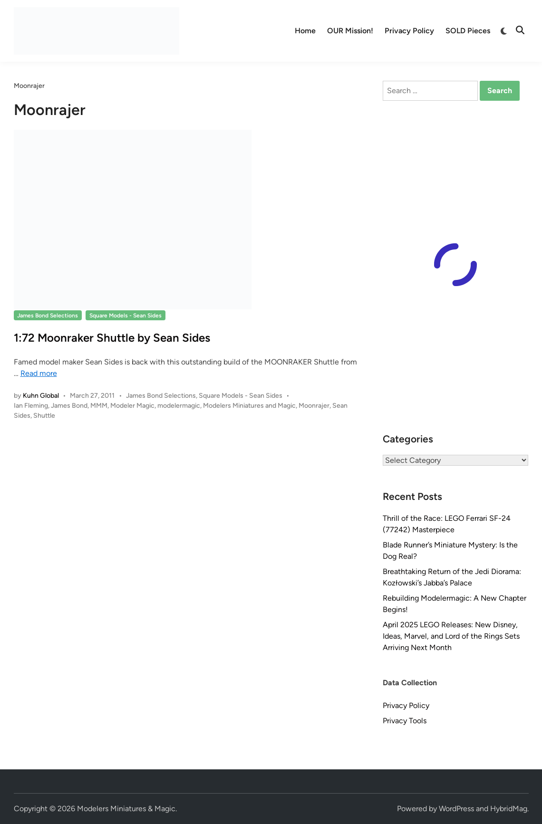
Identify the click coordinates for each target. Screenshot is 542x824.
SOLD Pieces (467, 30)
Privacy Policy (409, 30)
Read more (38, 373)
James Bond (69, 406)
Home (305, 30)
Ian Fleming (31, 406)
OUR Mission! (350, 30)
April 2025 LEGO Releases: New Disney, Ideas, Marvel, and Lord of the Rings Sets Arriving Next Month (451, 636)
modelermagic (178, 406)
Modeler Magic (132, 406)
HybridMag (508, 808)
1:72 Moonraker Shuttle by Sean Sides (112, 338)
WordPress (456, 808)
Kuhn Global (41, 396)
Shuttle (44, 416)
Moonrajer (314, 406)
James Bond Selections (47, 315)
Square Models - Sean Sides (125, 315)
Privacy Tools (404, 720)
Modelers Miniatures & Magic (126, 808)
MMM (98, 406)
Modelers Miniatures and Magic (249, 406)
